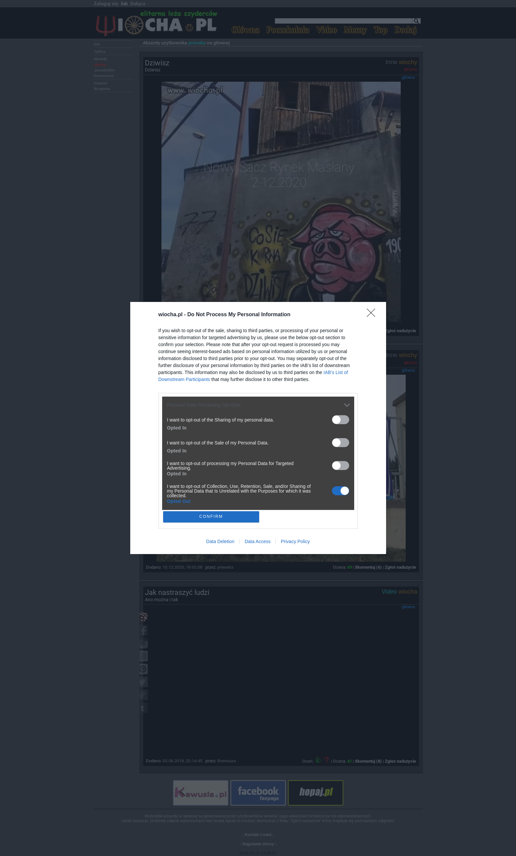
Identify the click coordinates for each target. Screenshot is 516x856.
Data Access (257, 542)
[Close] (373, 314)
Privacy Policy (295, 542)
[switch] (340, 418)
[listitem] (258, 404)
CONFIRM (212, 516)
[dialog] (258, 428)
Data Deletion (220, 542)
